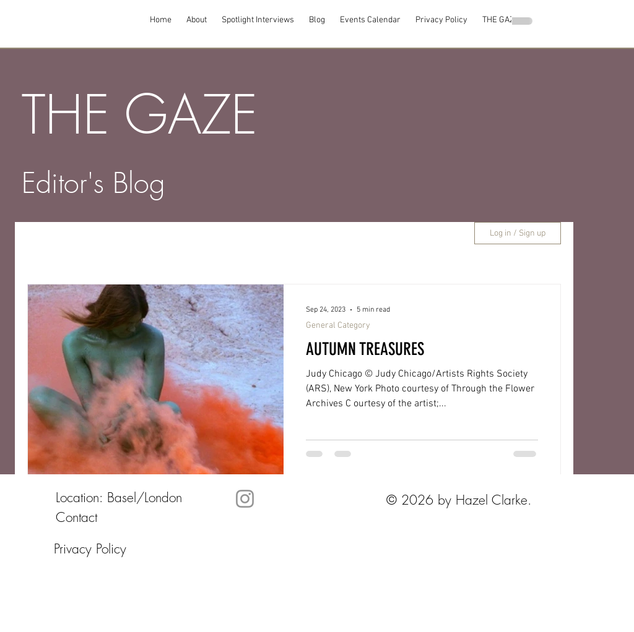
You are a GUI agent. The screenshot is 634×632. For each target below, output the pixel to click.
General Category (338, 325)
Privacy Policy (90, 548)
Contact (76, 517)
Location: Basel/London (119, 497)
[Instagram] (245, 499)
